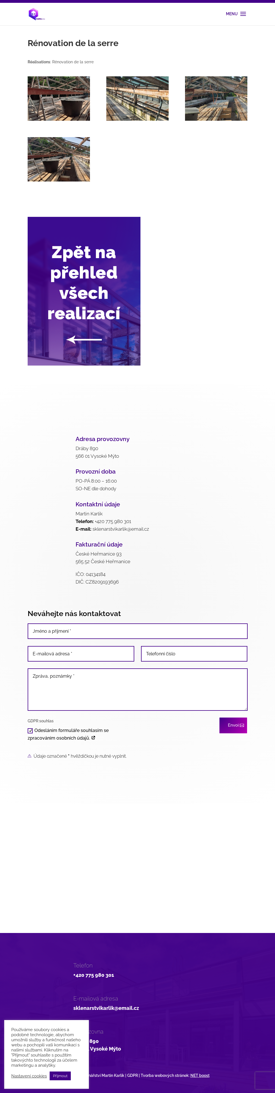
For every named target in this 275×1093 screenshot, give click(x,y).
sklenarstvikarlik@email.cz (121, 529)
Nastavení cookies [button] (29, 1075)
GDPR (132, 1075)
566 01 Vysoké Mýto (97, 1049)
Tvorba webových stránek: (175, 1075)
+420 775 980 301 (113, 521)
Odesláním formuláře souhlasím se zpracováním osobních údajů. (68, 734)
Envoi (233, 725)
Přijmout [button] (60, 1076)
